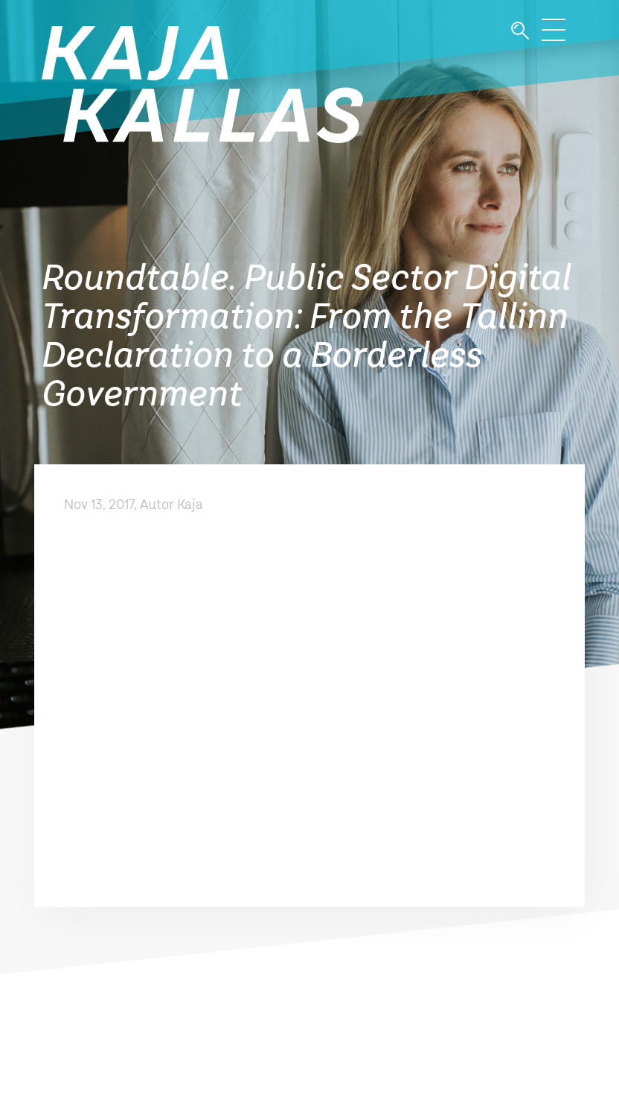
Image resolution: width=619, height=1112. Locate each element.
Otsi (520, 30)
